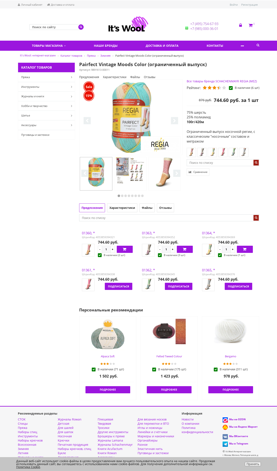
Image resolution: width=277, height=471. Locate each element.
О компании (190, 424)
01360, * (88, 233)
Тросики (103, 428)
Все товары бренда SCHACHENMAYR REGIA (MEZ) (222, 81)
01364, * (208, 233)
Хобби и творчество (47, 106)
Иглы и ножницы (150, 428)
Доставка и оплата (60, 5)
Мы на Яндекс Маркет (243, 426)
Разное (143, 445)
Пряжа (47, 77)
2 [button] (122, 196)
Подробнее (108, 389)
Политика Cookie (28, 467)
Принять (253, 464)
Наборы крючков (30, 440)
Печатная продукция (73, 445)
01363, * (148, 233)
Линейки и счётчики (153, 432)
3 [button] (125, 196)
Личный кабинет (30, 5)
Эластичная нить (150, 449)
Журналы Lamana (110, 440)
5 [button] (132, 196)
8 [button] (142, 196)
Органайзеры (148, 440)
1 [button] (119, 196)
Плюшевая (105, 419)
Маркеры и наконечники (156, 436)
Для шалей (66, 428)
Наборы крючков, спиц (74, 449)
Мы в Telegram (238, 443)
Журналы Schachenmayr (115, 445)
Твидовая (104, 424)
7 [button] (139, 196)
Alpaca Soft (108, 356)
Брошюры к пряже (111, 436)
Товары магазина (50, 46)
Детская (63, 424)
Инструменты (47, 87)
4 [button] (129, 196)
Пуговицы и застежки (35, 135)
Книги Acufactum (110, 449)
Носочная (65, 436)
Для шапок (65, 432)
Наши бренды (110, 46)
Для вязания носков (152, 419)
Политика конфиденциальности (197, 430)
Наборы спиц (27, 432)
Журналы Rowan (69, 419)
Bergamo (230, 356)
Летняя (23, 453)
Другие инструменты (113, 432)
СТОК (22, 419)
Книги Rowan (107, 453)
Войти (234, 5)
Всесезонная (27, 445)
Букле (62, 453)
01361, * (88, 270)
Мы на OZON (237, 419)
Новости (188, 419)
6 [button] (135, 196)
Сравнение (198, 172)
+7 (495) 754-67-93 (204, 23)
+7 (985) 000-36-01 (204, 28)
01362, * (148, 270)
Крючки (63, 440)
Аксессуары (47, 125)
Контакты (224, 46)
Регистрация (249, 5)
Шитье (47, 115)
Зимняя (23, 449)
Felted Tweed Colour (169, 356)
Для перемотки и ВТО (153, 424)
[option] (130, 117)
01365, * (208, 270)
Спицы (23, 424)
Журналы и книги (47, 96)
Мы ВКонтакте (238, 436)
